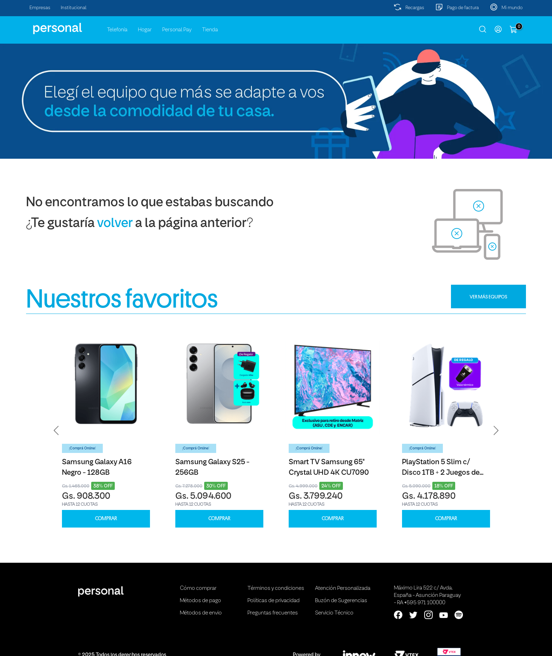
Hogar (145, 29)
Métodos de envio (201, 613)
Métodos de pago (200, 600)
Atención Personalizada (342, 588)
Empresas (40, 8)
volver (115, 223)
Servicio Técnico (334, 613)
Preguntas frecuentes (272, 613)
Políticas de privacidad (273, 600)
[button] (56, 430)
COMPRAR (106, 518)
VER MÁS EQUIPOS (488, 296)
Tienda (210, 29)
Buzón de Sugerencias (341, 600)
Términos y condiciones (275, 588)
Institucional (74, 8)
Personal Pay (177, 29)
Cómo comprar (198, 588)
